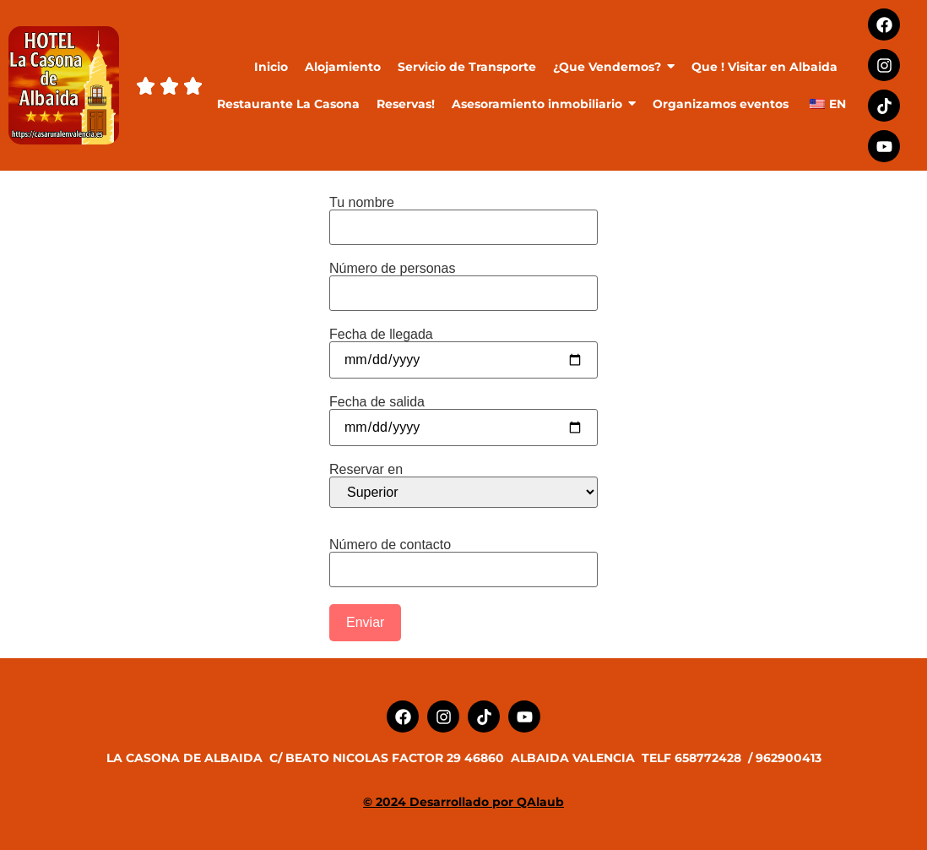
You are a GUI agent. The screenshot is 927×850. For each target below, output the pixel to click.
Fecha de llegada (463, 347)
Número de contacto (463, 557)
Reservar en (463, 485)
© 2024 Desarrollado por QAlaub (463, 801)
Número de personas (463, 281)
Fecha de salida (463, 414)
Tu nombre (463, 215)
